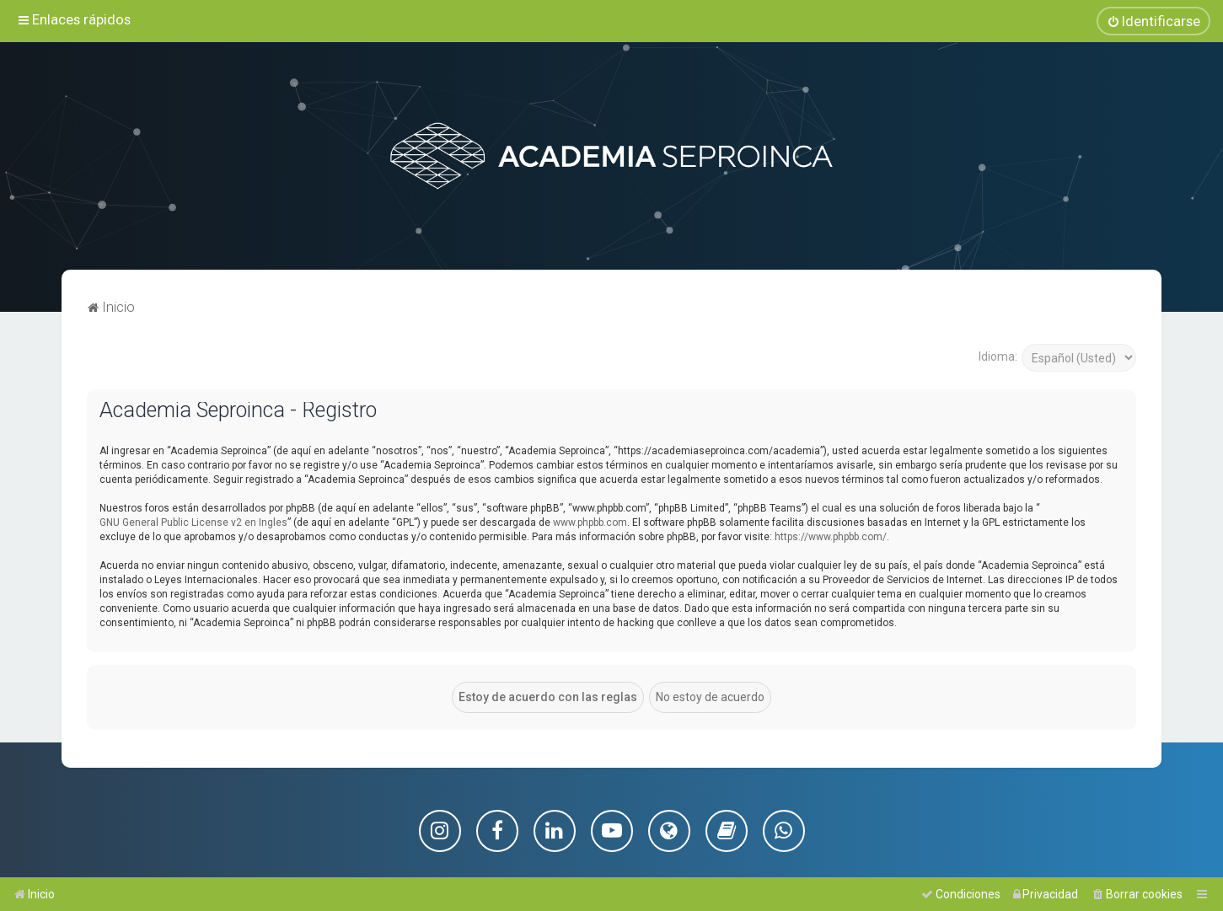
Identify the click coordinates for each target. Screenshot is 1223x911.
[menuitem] (1153, 21)
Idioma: (998, 356)
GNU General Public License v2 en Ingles (193, 522)
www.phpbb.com (590, 522)
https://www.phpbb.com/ (831, 537)
